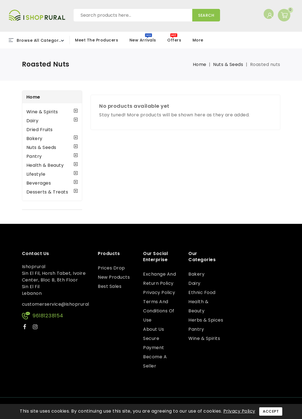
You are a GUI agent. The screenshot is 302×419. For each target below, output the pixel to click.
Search (206, 15)
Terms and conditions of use (158, 310)
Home (33, 97)
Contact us (35, 254)
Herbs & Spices (205, 320)
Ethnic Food (202, 292)
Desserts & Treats (47, 192)
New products (114, 277)
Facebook (25, 328)
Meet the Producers (96, 40)
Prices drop (111, 268)
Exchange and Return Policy (159, 278)
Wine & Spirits (42, 112)
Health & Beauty (45, 165)
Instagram (36, 328)
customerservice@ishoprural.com (61, 304)
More (198, 40)
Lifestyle (36, 174)
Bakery (34, 138)
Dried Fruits (39, 129)
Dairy (32, 120)
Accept (271, 411)
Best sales (109, 286)
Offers (174, 40)
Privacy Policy (159, 292)
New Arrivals (142, 40)
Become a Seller (155, 361)
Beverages (38, 183)
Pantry (34, 156)
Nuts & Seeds (41, 147)
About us (153, 329)
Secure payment (153, 343)
